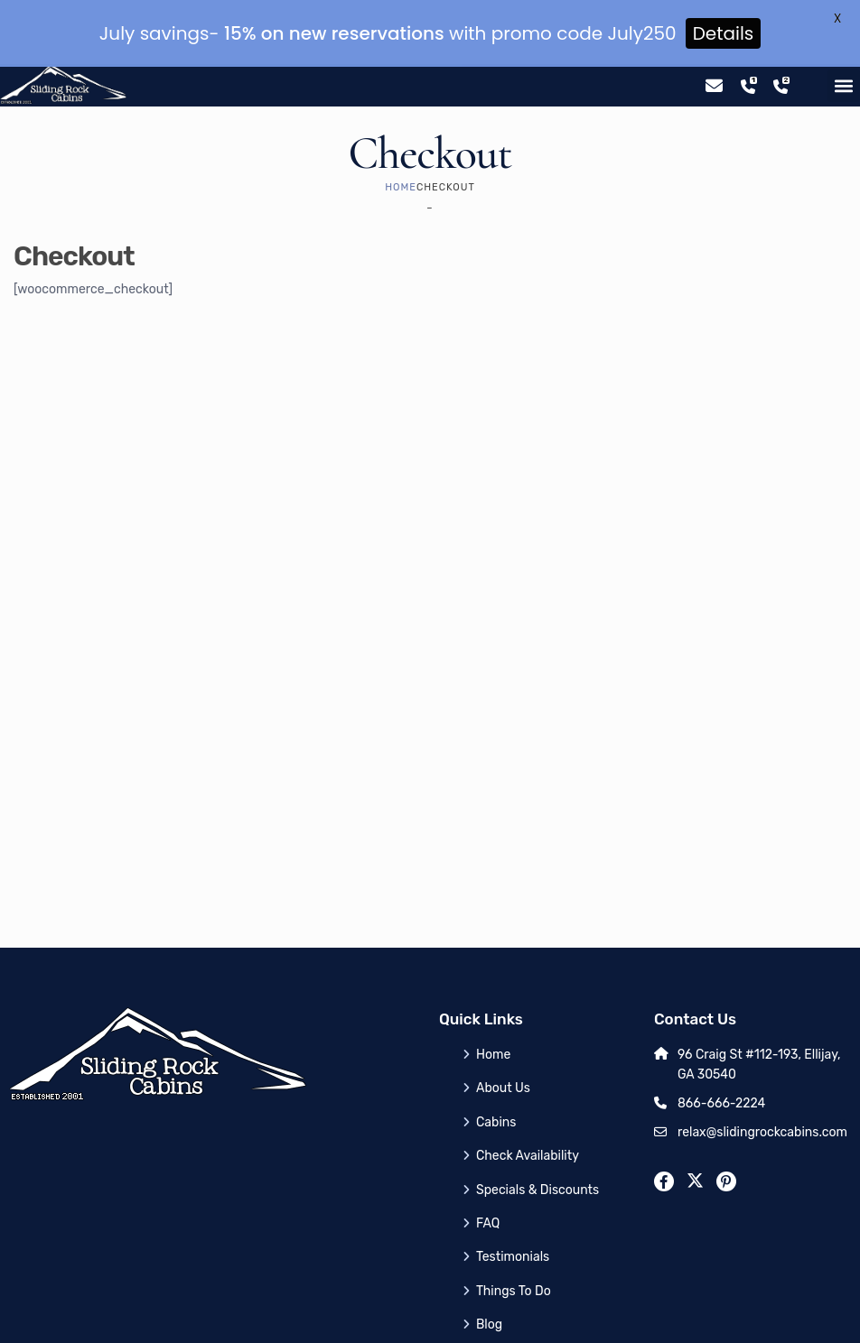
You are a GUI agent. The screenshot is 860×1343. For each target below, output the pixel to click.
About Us (503, 1045)
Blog (489, 1282)
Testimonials (512, 1214)
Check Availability (527, 1113)
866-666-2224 (721, 1061)
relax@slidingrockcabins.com (762, 1090)
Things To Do (513, 1248)
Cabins (496, 1080)
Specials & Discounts (537, 1147)
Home (400, 145)
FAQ (488, 1181)
